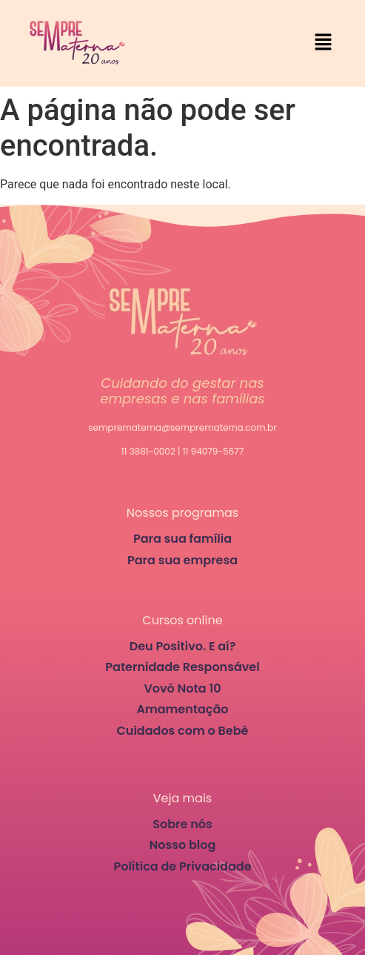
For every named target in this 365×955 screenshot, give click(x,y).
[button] (323, 43)
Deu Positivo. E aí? (183, 646)
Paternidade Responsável (182, 666)
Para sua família (182, 538)
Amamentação (182, 709)
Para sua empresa (182, 560)
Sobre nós (182, 824)
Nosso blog (183, 844)
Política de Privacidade (182, 866)
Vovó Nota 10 (182, 688)
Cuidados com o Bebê (183, 730)
